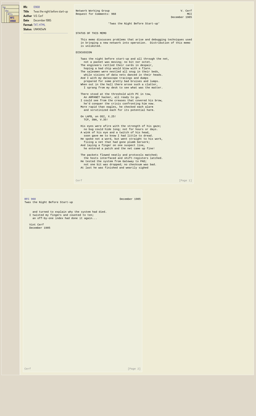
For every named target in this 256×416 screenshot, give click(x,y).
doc (7, 10)
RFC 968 (30, 219)
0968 (37, 7)
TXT (36, 25)
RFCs (10, 14)
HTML (42, 25)
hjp (4, 7)
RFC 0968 (13, 19)
